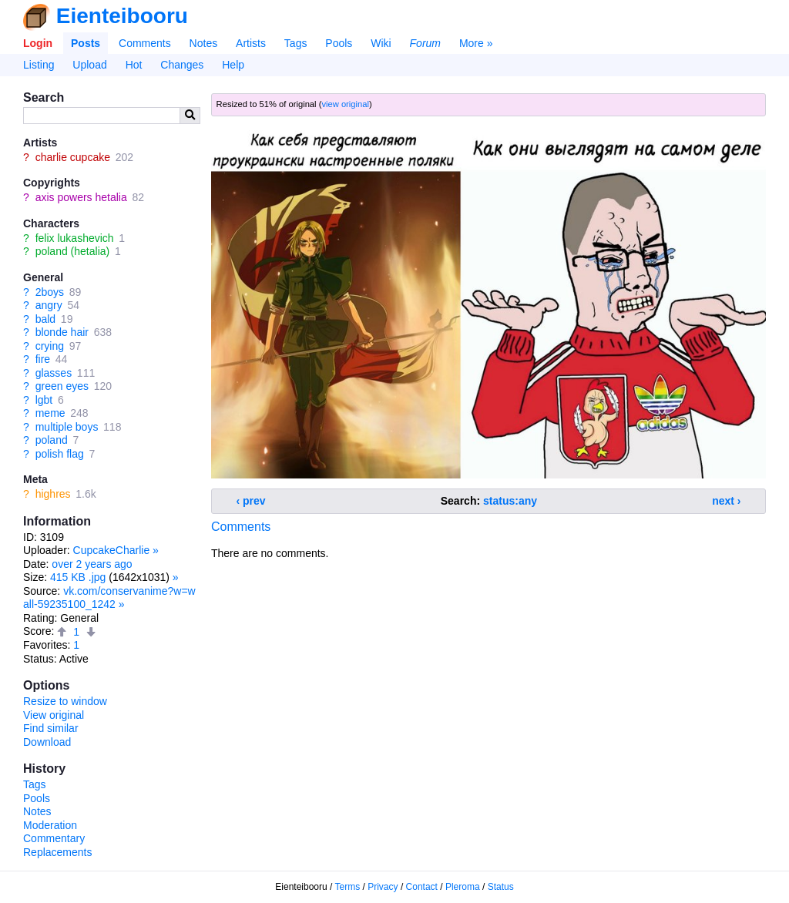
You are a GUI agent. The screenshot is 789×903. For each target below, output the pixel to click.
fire (42, 359)
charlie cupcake (72, 157)
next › (726, 501)
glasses (53, 373)
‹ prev (251, 501)
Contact (422, 886)
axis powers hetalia (81, 197)
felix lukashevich (74, 238)
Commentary (54, 838)
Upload (89, 65)
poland (51, 440)
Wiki (381, 43)
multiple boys (67, 427)
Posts (85, 43)
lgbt (44, 400)
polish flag (59, 454)
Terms (348, 886)
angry (48, 305)
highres (53, 494)
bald (45, 319)
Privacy (383, 886)
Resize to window (65, 701)
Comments (145, 43)
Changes (181, 65)
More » (476, 43)
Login (37, 43)
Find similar (51, 728)
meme (50, 413)
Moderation (50, 825)
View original (53, 715)
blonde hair (62, 332)
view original (345, 104)
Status (501, 886)
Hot (134, 65)
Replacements (57, 852)
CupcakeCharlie (111, 550)
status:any (510, 501)
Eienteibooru (122, 16)
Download (47, 742)
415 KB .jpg (78, 577)
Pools (338, 43)
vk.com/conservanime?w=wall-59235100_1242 (109, 598)
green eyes (62, 386)
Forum (425, 43)
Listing (38, 65)
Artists (251, 43)
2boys (49, 292)
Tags (295, 43)
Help (233, 65)
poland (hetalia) (72, 251)
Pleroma (462, 886)
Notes (204, 43)
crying (49, 346)
